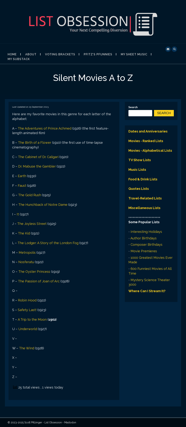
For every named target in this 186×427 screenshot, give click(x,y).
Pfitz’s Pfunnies (98, 54)
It (18, 214)
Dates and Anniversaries (147, 131)
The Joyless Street (31, 224)
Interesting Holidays (146, 232)
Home (12, 54)
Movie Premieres (144, 251)
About (31, 54)
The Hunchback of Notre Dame (42, 205)
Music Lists (137, 169)
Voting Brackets (60, 54)
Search (133, 107)
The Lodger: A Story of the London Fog (48, 243)
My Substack (19, 59)
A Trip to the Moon (32, 319)
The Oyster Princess (34, 271)
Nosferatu (26, 262)
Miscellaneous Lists (144, 208)
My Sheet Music (134, 54)
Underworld (27, 329)
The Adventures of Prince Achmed (44, 128)
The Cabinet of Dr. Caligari (38, 157)
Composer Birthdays (146, 244)
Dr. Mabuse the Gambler (37, 166)
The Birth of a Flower (34, 142)
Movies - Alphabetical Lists (150, 150)
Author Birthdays (143, 238)
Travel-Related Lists (145, 198)
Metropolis (27, 252)
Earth (22, 176)
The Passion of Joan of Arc (39, 281)
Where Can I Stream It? (146, 291)
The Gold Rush (29, 195)
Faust (22, 185)
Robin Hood (27, 300)
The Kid (24, 233)
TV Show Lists (139, 160)
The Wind (26, 348)
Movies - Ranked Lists (145, 141)
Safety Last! (27, 310)
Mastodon (70, 422)
